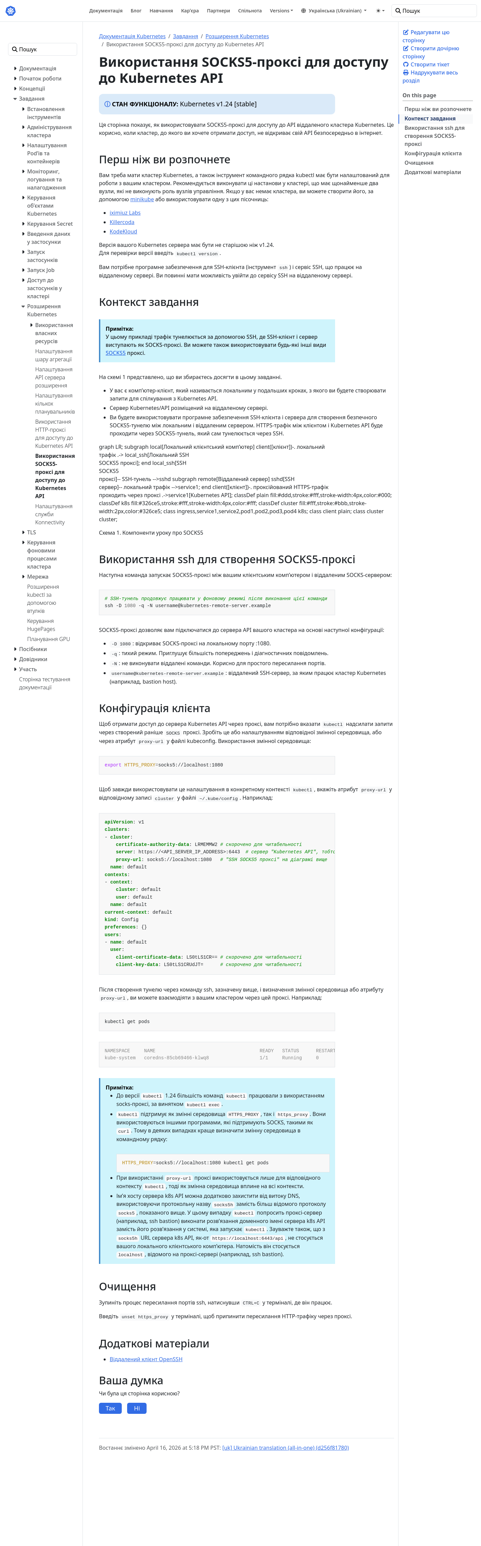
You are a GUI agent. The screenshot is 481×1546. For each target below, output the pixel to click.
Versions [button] (279, 10)
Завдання (185, 36)
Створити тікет (426, 64)
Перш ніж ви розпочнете (438, 109)
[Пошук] (434, 10)
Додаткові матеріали (433, 172)
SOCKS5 (116, 353)
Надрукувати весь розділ (430, 76)
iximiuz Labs (125, 212)
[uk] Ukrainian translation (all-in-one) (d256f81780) (285, 1447)
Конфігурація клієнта (433, 153)
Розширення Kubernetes (237, 36)
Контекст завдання (430, 118)
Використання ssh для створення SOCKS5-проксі (435, 136)
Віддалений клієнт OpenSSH (146, 1359)
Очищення (419, 162)
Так (110, 1408)
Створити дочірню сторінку (431, 52)
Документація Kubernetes (132, 36)
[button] (334, 10)
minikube (142, 199)
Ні (137, 1408)
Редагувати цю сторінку (426, 36)
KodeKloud (123, 231)
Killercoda (122, 222)
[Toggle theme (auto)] (380, 10)
